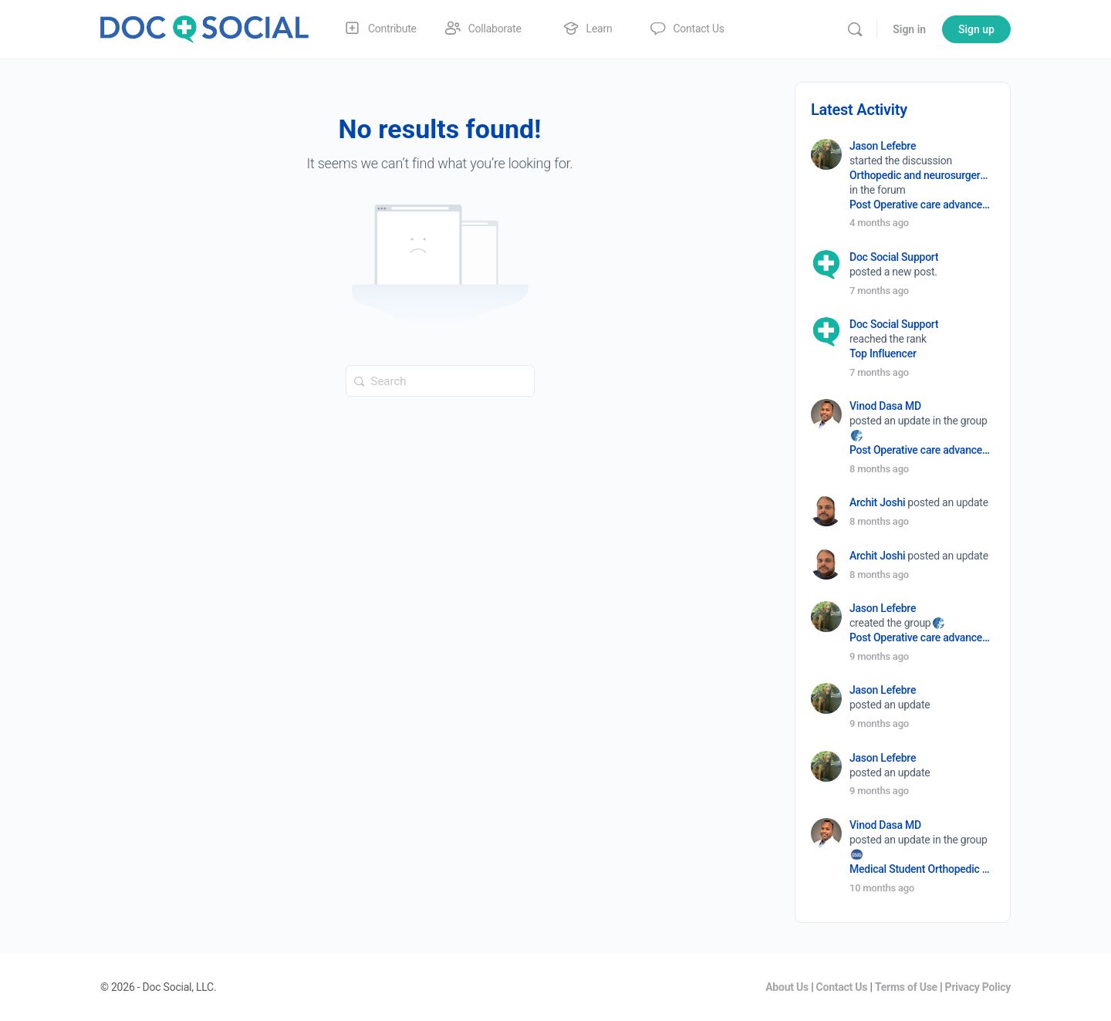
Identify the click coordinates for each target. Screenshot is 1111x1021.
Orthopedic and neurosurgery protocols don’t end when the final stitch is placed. (920, 175)
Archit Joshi (877, 502)
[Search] (854, 29)
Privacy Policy (978, 987)
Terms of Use (906, 987)
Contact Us (842, 987)
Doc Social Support (893, 257)
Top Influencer (883, 353)
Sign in (909, 29)
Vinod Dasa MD (885, 406)
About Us (787, 987)
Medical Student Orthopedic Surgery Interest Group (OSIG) (920, 869)
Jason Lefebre (882, 146)
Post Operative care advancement (920, 204)
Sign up (976, 29)
